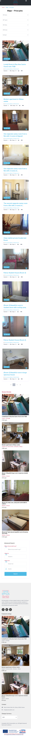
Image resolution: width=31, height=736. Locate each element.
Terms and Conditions (6, 725)
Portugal (8, 418)
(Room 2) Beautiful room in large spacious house (15, 374)
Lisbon (3, 418)
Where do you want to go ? (11, 546)
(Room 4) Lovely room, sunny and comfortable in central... (14, 503)
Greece (8, 476)
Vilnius (20, 446)
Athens (4, 476)
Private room (16, 138)
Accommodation (9, 69)
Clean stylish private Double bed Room (15, 239)
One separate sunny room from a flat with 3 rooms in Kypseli (15, 135)
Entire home (16, 69)
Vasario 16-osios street (8, 446)
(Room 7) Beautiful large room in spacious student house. (15, 473)
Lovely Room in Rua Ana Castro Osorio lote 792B (15, 65)
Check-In (7, 553)
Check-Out (7, 560)
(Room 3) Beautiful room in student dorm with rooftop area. (15, 306)
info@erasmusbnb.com (9, 709)
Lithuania (16, 446)
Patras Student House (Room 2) (15, 340)
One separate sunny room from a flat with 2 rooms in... (15, 170)
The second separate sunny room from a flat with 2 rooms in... (15, 204)
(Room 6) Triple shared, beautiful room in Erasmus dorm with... (15, 532)
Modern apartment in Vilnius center (14, 100)
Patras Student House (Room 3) (15, 273)
